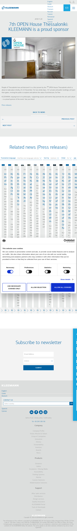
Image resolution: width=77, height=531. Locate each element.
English (49, 2)
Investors (38, 447)
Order (63, 158)
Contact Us (8, 400)
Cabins (38, 466)
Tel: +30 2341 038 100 (38, 421)
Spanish (50, 19)
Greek (49, 4)
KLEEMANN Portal (38, 504)
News (38, 453)
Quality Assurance (38, 502)
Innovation (38, 439)
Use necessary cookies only (14, 287)
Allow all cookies (62, 287)
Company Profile (38, 431)
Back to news (39, 112)
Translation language (8, 158)
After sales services (38, 493)
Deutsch (50, 7)
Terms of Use (29, 418)
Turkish (50, 14)
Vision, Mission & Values (38, 434)
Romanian (50, 17)
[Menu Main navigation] (73, 8)
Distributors (38, 496)
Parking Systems (38, 474)
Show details (65, 279)
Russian (50, 12)
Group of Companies (38, 436)
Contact (38, 510)
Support (38, 488)
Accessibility (38, 472)
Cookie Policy (47, 418)
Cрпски (49, 22)
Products (38, 458)
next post (7, 125)
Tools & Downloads (38, 507)
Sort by (46, 158)
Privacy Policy (39, 418)
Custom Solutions (38, 480)
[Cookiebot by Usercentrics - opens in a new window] (65, 240)
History (38, 442)
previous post (68, 119)
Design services (38, 499)
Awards (38, 450)
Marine (38, 477)
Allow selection (38, 287)
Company (39, 426)
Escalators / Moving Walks (38, 469)
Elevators (38, 464)
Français (50, 9)
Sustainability (38, 445)
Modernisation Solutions (38, 483)
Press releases (6, 105)
